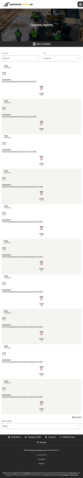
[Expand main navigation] (80, 4)
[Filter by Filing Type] (21, 58)
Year (44, 53)
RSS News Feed (67, 437)
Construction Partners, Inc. (37, 450)
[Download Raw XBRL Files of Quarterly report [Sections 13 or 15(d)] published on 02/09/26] (41, 88)
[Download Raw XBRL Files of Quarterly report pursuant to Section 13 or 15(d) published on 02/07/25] (41, 194)
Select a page (6, 421)
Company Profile (33, 437)
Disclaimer (41, 459)
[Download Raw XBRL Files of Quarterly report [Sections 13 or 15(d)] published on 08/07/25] (41, 123)
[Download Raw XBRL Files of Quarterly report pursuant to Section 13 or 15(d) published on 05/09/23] (41, 369)
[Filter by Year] (62, 58)
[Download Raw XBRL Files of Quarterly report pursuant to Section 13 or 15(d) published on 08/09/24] (41, 229)
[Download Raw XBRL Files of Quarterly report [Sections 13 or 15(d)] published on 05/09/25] (41, 159)
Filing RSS (76, 417)
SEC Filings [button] (41, 43)
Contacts (50, 437)
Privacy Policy (41, 455)
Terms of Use (74, 475)
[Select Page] (41, 426)
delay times (72, 473)
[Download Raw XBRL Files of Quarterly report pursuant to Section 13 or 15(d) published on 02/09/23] (41, 404)
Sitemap (41, 442)
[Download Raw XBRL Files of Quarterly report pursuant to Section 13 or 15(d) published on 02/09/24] (41, 299)
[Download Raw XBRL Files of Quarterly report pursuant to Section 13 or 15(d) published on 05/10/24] (41, 264)
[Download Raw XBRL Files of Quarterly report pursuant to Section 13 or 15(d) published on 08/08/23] (41, 334)
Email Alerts (14, 437)
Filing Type (5, 53)
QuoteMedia (27, 473)
